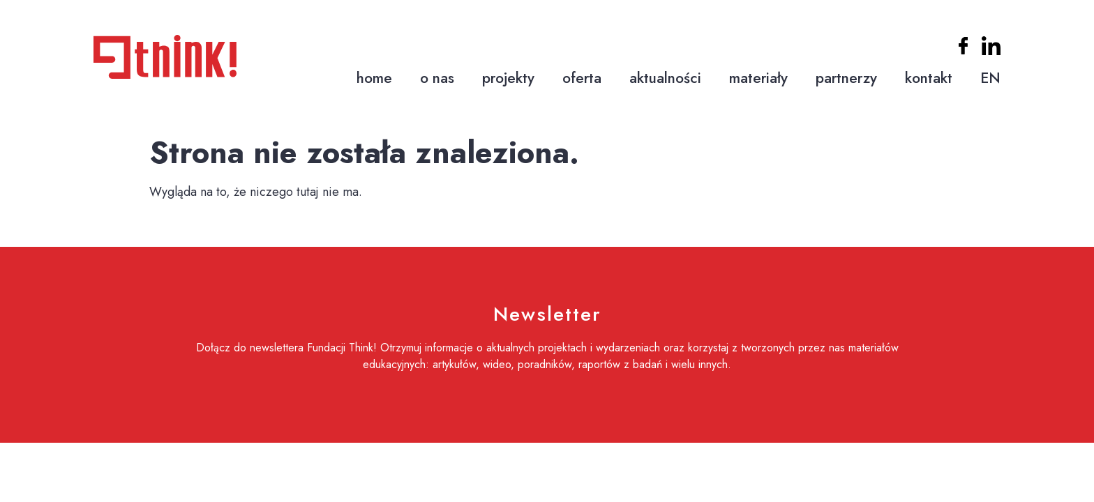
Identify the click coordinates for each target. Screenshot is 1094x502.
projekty (508, 78)
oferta (581, 78)
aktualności (665, 78)
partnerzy (846, 78)
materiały (758, 78)
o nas (437, 78)
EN (990, 78)
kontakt (928, 78)
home (374, 78)
